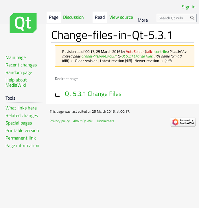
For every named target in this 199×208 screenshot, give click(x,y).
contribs (161, 51)
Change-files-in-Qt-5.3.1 (99, 56)
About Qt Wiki (83, 121)
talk (149, 51)
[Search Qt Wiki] (177, 18)
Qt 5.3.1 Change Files (136, 56)
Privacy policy (60, 121)
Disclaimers (105, 121)
